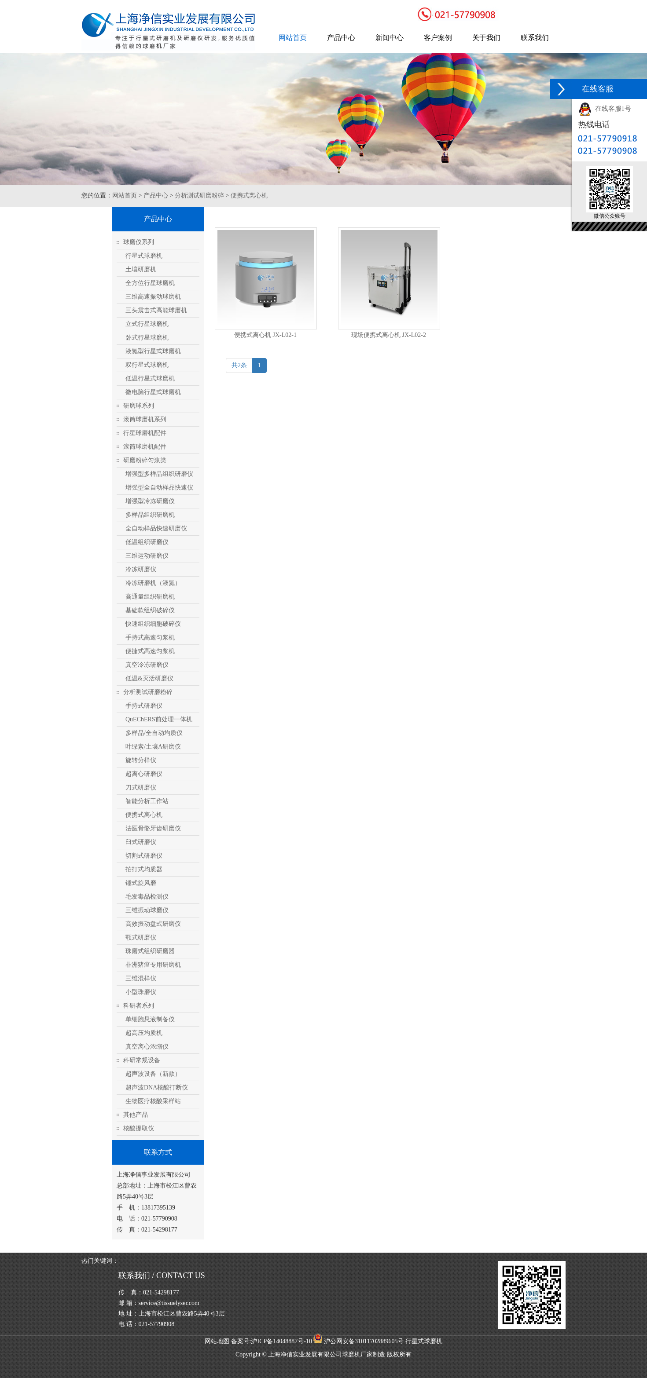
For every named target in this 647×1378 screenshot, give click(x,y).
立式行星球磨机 (147, 324)
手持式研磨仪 (143, 705)
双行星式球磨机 (147, 365)
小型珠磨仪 (140, 992)
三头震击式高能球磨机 (156, 310)
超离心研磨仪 (143, 774)
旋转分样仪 (140, 760)
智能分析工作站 (147, 801)
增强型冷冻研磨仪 (150, 501)
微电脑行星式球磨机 (153, 392)
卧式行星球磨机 (147, 337)
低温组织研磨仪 (147, 542)
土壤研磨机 (140, 269)
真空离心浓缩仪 (147, 1046)
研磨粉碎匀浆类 (144, 460)
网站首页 (293, 37)
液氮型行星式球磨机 (153, 351)
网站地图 (217, 1341)
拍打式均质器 (143, 869)
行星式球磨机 (143, 255)
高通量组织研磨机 (150, 596)
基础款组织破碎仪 (150, 610)
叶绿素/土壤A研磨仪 (153, 746)
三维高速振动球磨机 (153, 296)
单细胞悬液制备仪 (150, 1019)
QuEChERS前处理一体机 (158, 719)
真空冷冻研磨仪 (147, 665)
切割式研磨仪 (143, 855)
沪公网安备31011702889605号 (358, 1341)
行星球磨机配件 (144, 433)
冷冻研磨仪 (140, 569)
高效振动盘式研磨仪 (153, 924)
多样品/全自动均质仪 (154, 733)
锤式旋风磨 (140, 883)
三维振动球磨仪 (147, 910)
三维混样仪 (140, 978)
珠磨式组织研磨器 (150, 951)
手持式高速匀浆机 (150, 637)
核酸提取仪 (138, 1128)
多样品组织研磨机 (150, 515)
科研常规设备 (141, 1060)
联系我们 (535, 37)
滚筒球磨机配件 (144, 446)
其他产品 (135, 1114)
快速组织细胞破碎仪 (153, 624)
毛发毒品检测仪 (147, 896)
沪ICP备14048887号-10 (281, 1341)
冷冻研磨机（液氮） (153, 583)
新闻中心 (389, 37)
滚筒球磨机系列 (144, 419)
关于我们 (486, 37)
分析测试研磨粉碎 (199, 195)
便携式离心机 (249, 195)
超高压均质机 (143, 1033)
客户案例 (438, 37)
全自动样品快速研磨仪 (156, 528)
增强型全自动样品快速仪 (159, 487)
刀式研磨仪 (140, 787)
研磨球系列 (138, 405)
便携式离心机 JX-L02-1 (265, 335)
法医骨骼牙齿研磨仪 (153, 828)
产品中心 (341, 37)
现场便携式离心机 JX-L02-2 (388, 335)
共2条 (239, 365)
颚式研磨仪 (140, 937)
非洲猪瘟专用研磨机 (153, 964)
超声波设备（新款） (153, 1074)
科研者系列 (138, 1005)
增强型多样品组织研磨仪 (159, 474)
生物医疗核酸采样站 (153, 1101)
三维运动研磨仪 (147, 555)
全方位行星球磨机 (150, 283)
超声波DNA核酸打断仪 (156, 1087)
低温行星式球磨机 (150, 378)
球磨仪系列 (138, 242)
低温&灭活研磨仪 (149, 678)
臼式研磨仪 (140, 842)
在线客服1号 (604, 108)
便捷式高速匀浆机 (150, 651)
